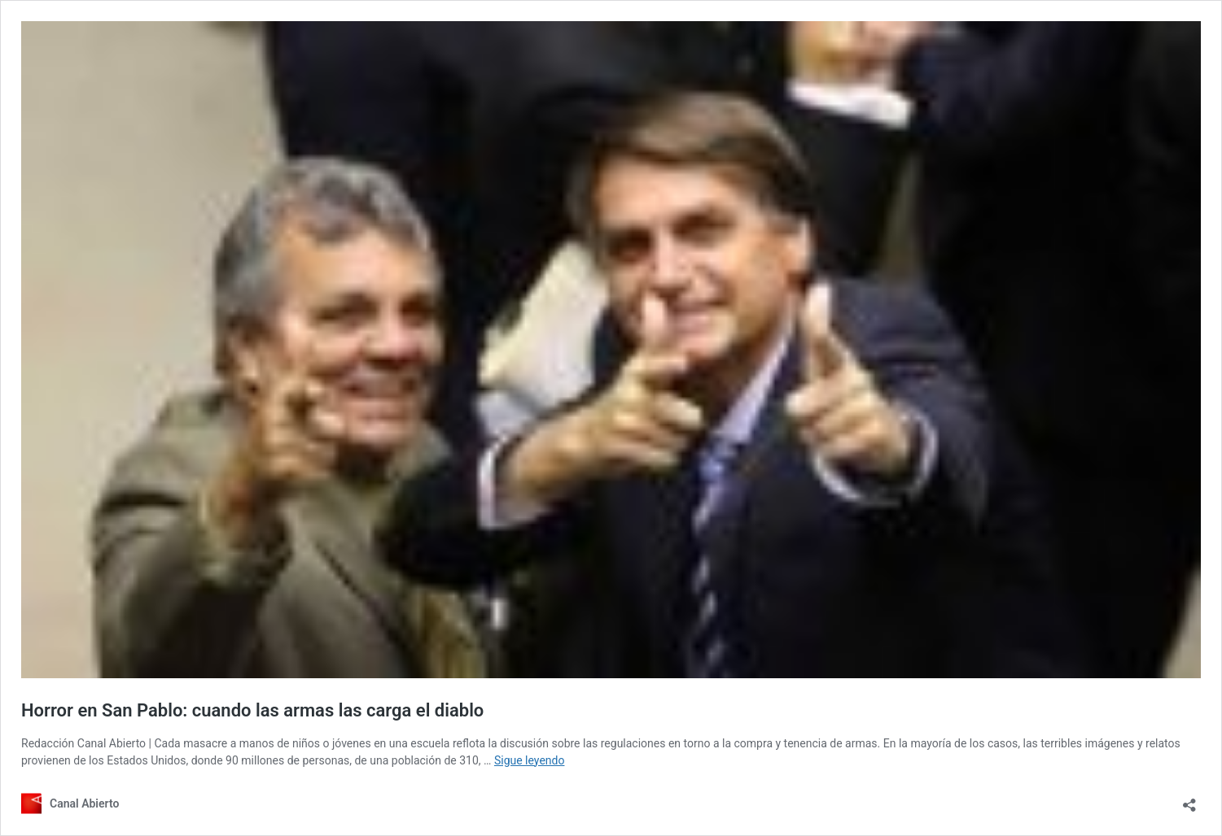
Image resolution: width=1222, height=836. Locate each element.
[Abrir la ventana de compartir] (1189, 799)
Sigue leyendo (529, 760)
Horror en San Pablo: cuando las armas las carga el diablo (252, 710)
